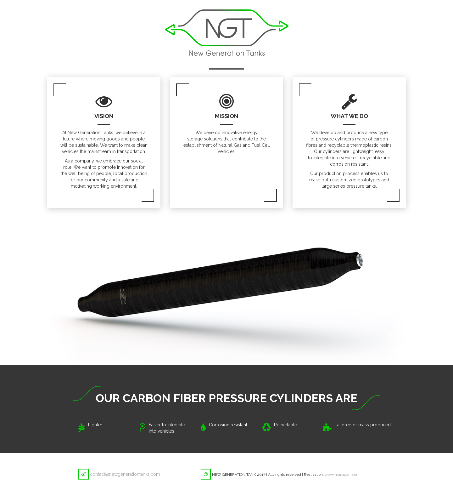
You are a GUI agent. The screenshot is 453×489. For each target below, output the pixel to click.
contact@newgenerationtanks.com (125, 474)
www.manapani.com (342, 474)
